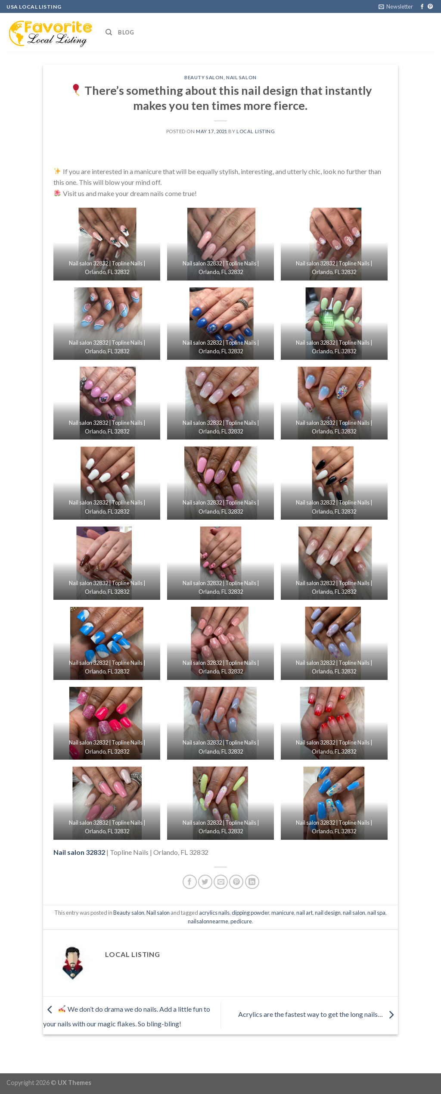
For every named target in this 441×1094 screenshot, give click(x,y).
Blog (126, 32)
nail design (328, 912)
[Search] (109, 32)
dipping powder (250, 912)
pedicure (241, 921)
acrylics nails (214, 912)
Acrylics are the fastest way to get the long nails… (318, 1014)
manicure (282, 912)
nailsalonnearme (208, 921)
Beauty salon (204, 77)
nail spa (376, 912)
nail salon (354, 912)
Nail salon (241, 77)
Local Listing (255, 131)
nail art (304, 912)
